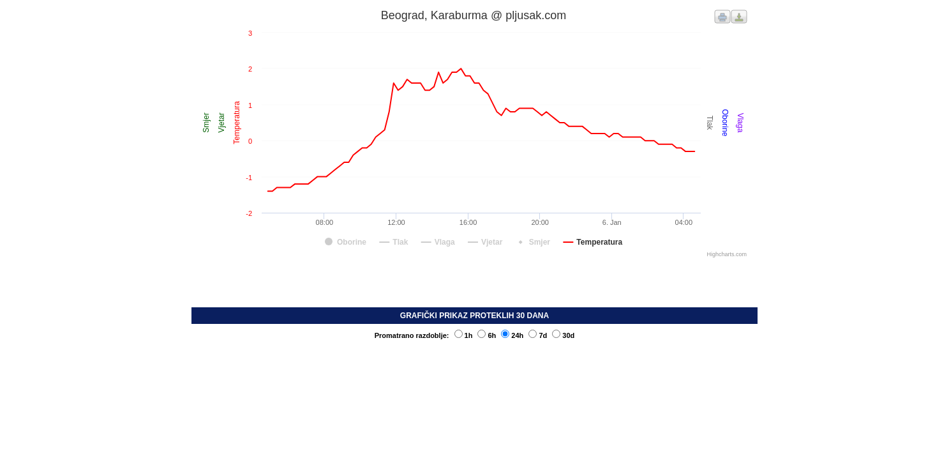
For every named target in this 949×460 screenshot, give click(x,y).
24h (512, 335)
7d (537, 335)
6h (486, 335)
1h (463, 335)
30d (563, 335)
